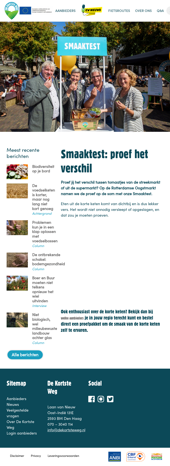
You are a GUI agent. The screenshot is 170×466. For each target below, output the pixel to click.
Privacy (36, 456)
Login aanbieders (22, 433)
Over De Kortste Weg (20, 424)
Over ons (143, 10)
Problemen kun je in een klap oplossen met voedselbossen (44, 231)
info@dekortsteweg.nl (66, 429)
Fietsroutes (119, 10)
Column (38, 245)
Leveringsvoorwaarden (63, 456)
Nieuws (92, 12)
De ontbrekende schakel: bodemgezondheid (48, 259)
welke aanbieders (72, 318)
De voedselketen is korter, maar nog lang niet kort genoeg (43, 197)
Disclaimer (17, 456)
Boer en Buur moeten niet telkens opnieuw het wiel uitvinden (43, 289)
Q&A (160, 10)
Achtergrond (41, 213)
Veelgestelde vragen (18, 413)
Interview (39, 305)
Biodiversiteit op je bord (43, 168)
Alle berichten (25, 354)
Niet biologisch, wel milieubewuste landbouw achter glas (44, 326)
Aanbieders (65, 10)
